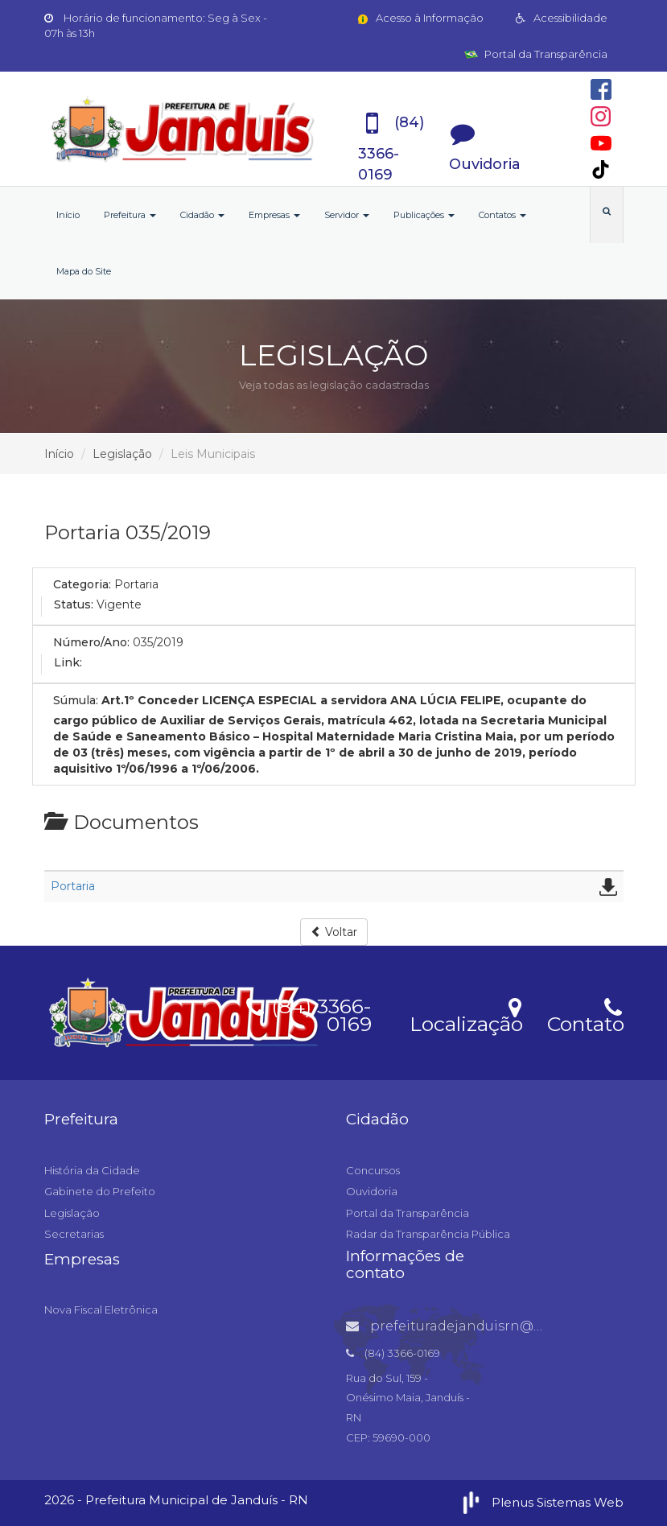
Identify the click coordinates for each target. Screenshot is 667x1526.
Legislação (122, 454)
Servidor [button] (346, 215)
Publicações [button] (424, 215)
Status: (73, 604)
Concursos (373, 1170)
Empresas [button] (274, 215)
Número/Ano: (91, 642)
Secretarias (74, 1233)
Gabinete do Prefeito (99, 1191)
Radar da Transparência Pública (428, 1233)
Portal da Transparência (535, 53)
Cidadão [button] (202, 215)
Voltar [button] (334, 932)
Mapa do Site (83, 271)
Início (68, 215)
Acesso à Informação (420, 17)
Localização (466, 1013)
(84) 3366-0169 (309, 1012)
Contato (585, 1013)
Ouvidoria (371, 1191)
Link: (68, 662)
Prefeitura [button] (130, 215)
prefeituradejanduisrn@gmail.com (475, 1326)
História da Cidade (92, 1170)
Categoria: (82, 584)
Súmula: (75, 700)
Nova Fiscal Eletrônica (101, 1309)
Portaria (73, 886)
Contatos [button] (502, 215)
